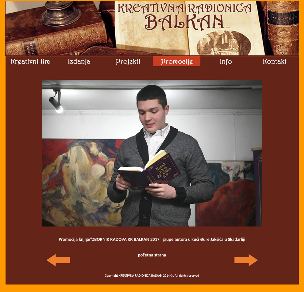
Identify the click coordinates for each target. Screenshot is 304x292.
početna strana (152, 255)
